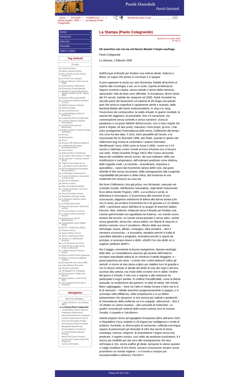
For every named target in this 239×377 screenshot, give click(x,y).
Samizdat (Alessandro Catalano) (76, 315)
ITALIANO (76, 18)
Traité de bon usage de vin (73, 163)
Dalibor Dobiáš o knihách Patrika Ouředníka (76, 131)
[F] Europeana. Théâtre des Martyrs (73, 274)
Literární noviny (68, 230)
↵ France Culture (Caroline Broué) (73, 215)
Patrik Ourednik (68, 108)
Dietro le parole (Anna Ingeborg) (76, 255)
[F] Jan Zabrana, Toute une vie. (75, 82)
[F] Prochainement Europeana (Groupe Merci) (75, 170)
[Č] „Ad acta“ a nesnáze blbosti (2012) (75, 159)
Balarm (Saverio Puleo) (72, 71)
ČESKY (63, 32)
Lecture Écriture (69, 68)
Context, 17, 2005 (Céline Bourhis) (72, 240)
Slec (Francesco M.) (70, 111)
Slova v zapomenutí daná (73, 236)
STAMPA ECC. (93, 18)
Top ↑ (127, 373)
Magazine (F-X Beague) (73, 271)
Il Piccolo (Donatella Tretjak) (74, 321)
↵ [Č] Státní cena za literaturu (74, 166)
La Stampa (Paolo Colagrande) (75, 118)
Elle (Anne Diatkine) (70, 181)
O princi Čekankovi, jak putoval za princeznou (75, 177)
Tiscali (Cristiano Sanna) (72, 194)
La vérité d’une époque (72, 79)
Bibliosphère (67, 137)
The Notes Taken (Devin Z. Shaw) (76, 156)
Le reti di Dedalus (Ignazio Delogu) (73, 333)
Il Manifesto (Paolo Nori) (72, 313)
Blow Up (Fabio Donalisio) (73, 186)
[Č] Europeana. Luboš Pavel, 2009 (74, 279)
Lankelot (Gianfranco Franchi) (75, 318)
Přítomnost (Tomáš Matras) (73, 89)
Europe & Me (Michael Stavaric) (75, 143)
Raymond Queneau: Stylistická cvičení (75, 207)
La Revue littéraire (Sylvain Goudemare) (73, 122)
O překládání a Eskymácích (74, 173)
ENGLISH (65, 41)
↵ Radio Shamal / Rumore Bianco (73, 251)
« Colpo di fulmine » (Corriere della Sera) (74, 190)
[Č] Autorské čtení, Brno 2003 (74, 263)
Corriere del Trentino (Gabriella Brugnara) (75, 340)
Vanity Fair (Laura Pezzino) (73, 337)
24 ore (64, 140)
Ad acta (65, 135)
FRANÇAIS (65, 37)
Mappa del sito (116, 373)
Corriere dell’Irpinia (70, 344)
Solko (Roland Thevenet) (72, 265)
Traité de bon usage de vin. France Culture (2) (73, 247)
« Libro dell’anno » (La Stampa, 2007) (75, 303)
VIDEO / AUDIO (67, 51)
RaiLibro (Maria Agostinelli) (74, 98)
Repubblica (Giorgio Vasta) (73, 196)
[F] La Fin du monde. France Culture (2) (74, 75)
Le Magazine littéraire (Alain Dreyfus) (74, 200)
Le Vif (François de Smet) (73, 243)
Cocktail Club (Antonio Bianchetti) (72, 126)
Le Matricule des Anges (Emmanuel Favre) (72, 147)
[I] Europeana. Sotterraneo (73, 86)
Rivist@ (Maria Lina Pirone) (74, 329)
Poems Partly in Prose (71, 233)
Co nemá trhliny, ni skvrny (73, 211)
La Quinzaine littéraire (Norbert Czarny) (75, 101)
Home (62, 18)
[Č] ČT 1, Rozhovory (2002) (73, 228)
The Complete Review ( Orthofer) (74, 284)
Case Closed (67, 150)
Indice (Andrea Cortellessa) (73, 153)
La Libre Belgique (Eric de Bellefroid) (73, 114)
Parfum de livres (69, 183)
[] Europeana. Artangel (73, 105)
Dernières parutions (70, 268)
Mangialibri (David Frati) (72, 326)
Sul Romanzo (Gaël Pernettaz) (75, 324)
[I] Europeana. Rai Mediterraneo (71, 219)
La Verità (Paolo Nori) (71, 204)
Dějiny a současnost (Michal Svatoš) (74, 259)
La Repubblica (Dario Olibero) (75, 310)
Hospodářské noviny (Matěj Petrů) (74, 224)
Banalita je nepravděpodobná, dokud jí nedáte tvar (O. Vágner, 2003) (75, 93)
